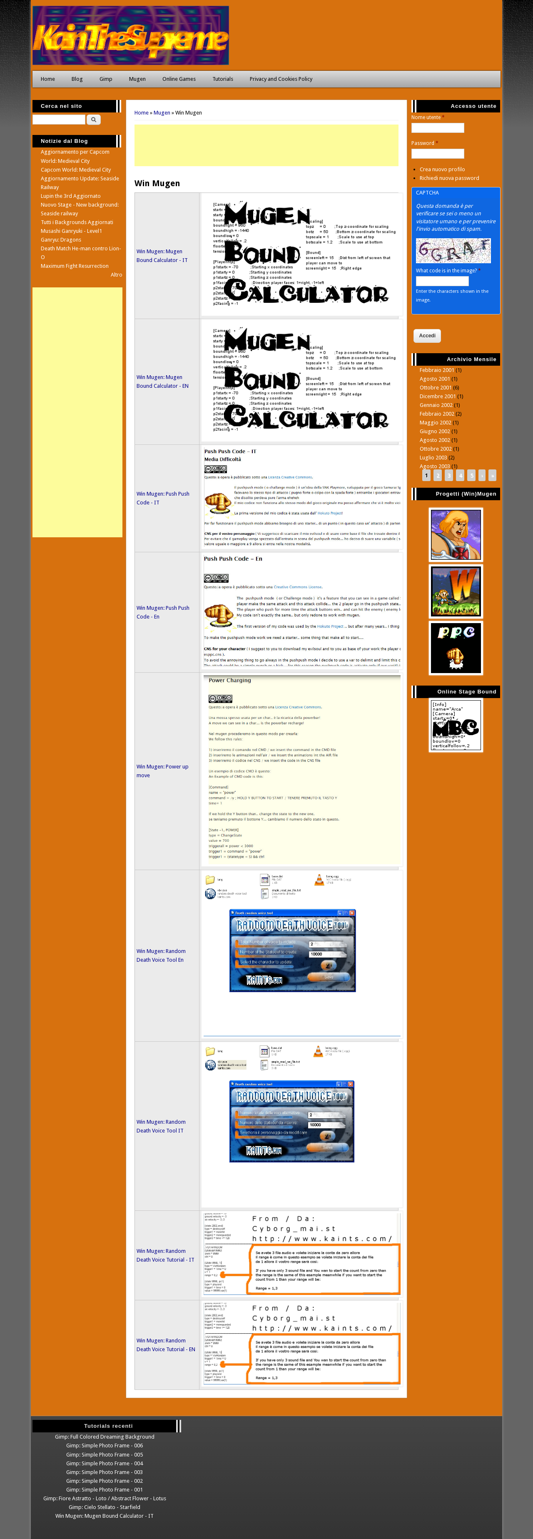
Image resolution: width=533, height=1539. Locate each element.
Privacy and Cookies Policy (281, 79)
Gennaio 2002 (436, 405)
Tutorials (222, 79)
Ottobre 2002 (436, 449)
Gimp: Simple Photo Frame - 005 (104, 1455)
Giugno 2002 (435, 431)
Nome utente (428, 117)
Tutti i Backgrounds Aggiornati (77, 222)
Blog (77, 79)
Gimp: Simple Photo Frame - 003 (104, 1472)
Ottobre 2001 (436, 387)
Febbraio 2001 (437, 370)
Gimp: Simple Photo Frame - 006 (104, 1445)
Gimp (106, 79)
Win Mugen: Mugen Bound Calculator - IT (104, 1516)
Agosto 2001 (435, 379)
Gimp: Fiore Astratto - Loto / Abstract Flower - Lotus (104, 1498)
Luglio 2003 (433, 457)
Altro (116, 275)
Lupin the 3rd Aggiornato (71, 196)
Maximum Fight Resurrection (75, 266)
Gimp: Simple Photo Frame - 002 (104, 1481)
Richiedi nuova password (449, 178)
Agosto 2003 (435, 466)
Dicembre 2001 (438, 396)
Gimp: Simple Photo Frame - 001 (104, 1490)
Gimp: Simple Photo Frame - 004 (104, 1463)
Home (48, 79)
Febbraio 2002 (437, 414)
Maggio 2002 (435, 422)
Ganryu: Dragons (61, 240)
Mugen (137, 79)
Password (424, 143)
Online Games (179, 79)
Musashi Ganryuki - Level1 (71, 231)
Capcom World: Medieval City (76, 170)
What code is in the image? (448, 271)
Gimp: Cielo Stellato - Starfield (104, 1507)
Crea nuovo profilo (442, 169)
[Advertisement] (266, 145)
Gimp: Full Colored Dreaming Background (104, 1437)
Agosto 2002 (435, 440)
